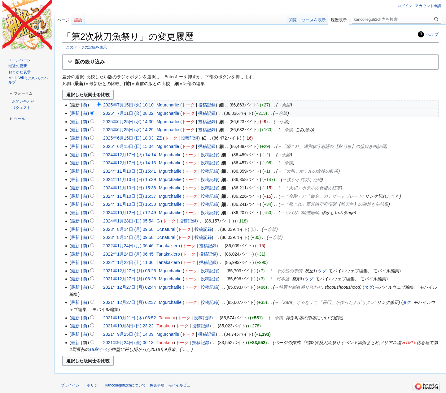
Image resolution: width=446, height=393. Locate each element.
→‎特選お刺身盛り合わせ (298, 287)
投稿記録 (207, 104)
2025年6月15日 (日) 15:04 (128, 146)
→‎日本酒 (281, 278)
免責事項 (157, 385)
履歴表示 (339, 20)
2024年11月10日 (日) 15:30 (129, 204)
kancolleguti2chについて (125, 385)
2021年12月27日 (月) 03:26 (129, 278)
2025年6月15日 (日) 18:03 (128, 138)
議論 (78, 20)
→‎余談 (284, 104)
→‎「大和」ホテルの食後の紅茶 (308, 171)
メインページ (19, 60)
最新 (75, 113)
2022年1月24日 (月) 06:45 (128, 254)
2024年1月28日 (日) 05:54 (128, 220)
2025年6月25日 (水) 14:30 (128, 121)
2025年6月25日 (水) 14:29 (128, 129)
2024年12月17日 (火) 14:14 (129, 154)
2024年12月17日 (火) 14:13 (129, 162)
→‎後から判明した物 (301, 179)
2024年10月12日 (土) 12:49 (129, 212)
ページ (63, 20)
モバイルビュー (181, 385)
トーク (188, 104)
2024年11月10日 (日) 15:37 (129, 196)
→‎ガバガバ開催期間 (299, 212)
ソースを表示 (314, 20)
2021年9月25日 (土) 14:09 (128, 334)
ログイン (404, 6)
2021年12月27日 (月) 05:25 (129, 270)
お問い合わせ (23, 101)
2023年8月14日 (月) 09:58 (128, 229)
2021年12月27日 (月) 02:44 (129, 287)
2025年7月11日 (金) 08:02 (128, 113)
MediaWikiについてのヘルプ (28, 80)
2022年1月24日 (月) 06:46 (128, 245)
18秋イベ (98, 349)
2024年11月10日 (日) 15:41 (129, 171)
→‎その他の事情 (287, 270)
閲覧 (293, 20)
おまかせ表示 (19, 72)
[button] (250, 62)
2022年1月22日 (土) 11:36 (128, 262)
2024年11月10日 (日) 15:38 (129, 187)
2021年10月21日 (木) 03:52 (129, 317)
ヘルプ (432, 34)
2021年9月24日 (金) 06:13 (128, 342)
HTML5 (409, 342)
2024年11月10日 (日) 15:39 (129, 179)
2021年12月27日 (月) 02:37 (129, 302)
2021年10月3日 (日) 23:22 (128, 325)
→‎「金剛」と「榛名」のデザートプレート (321, 196)
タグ (322, 270)
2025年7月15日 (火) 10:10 (128, 104)
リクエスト (21, 108)
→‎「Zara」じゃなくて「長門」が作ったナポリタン (324, 302)
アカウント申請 (428, 6)
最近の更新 (17, 66)
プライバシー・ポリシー (81, 385)
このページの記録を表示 (86, 47)
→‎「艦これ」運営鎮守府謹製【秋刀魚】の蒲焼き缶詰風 (332, 146)
